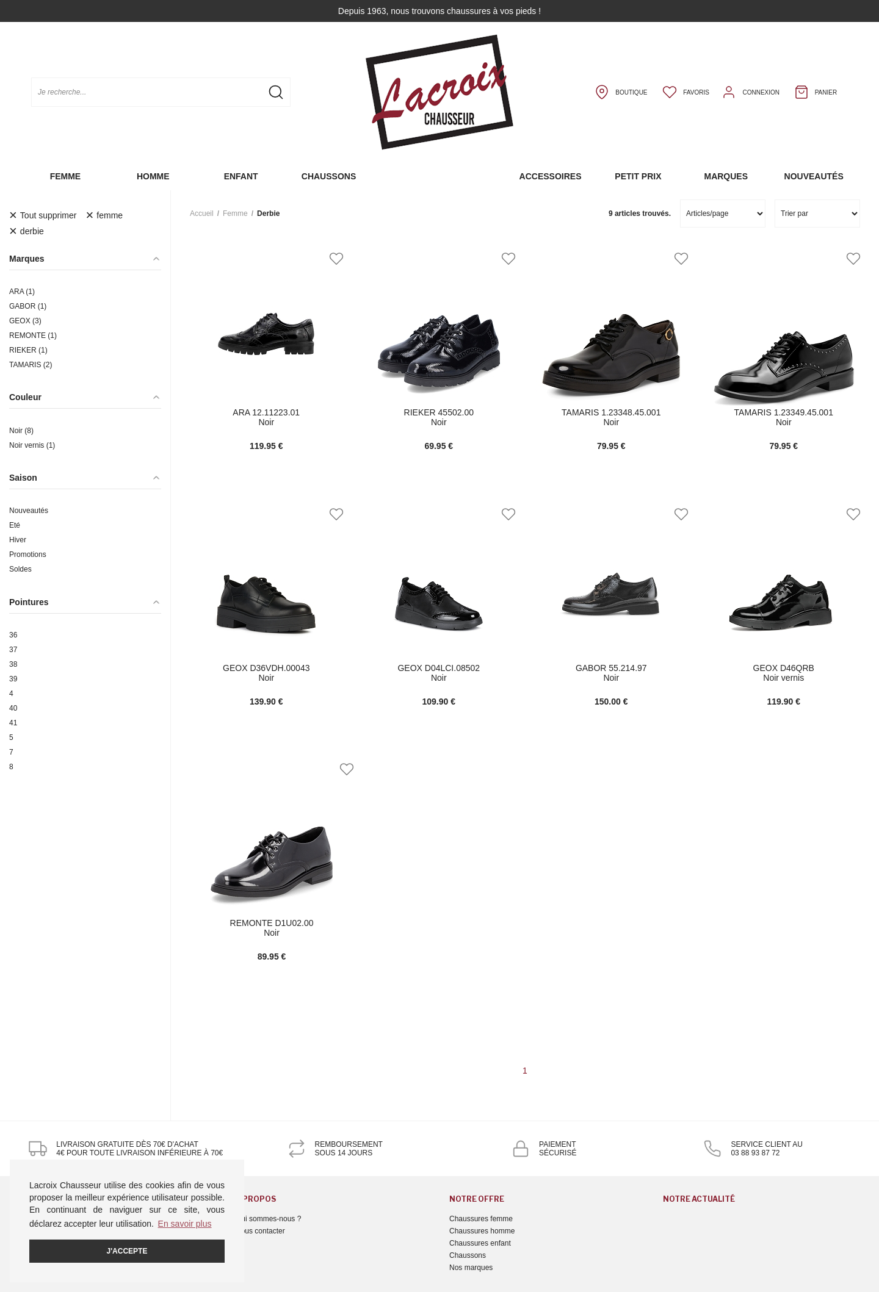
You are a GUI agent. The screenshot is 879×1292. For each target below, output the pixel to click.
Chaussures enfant (480, 1243)
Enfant (241, 176)
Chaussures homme (482, 1231)
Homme (153, 176)
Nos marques (471, 1267)
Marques (726, 176)
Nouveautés (814, 176)
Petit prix (638, 176)
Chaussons (329, 176)
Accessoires (550, 176)
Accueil (202, 213)
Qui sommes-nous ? (268, 1219)
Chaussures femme (481, 1219)
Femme (65, 176)
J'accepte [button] (127, 1251)
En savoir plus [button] (185, 1224)
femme (235, 213)
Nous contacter (260, 1231)
